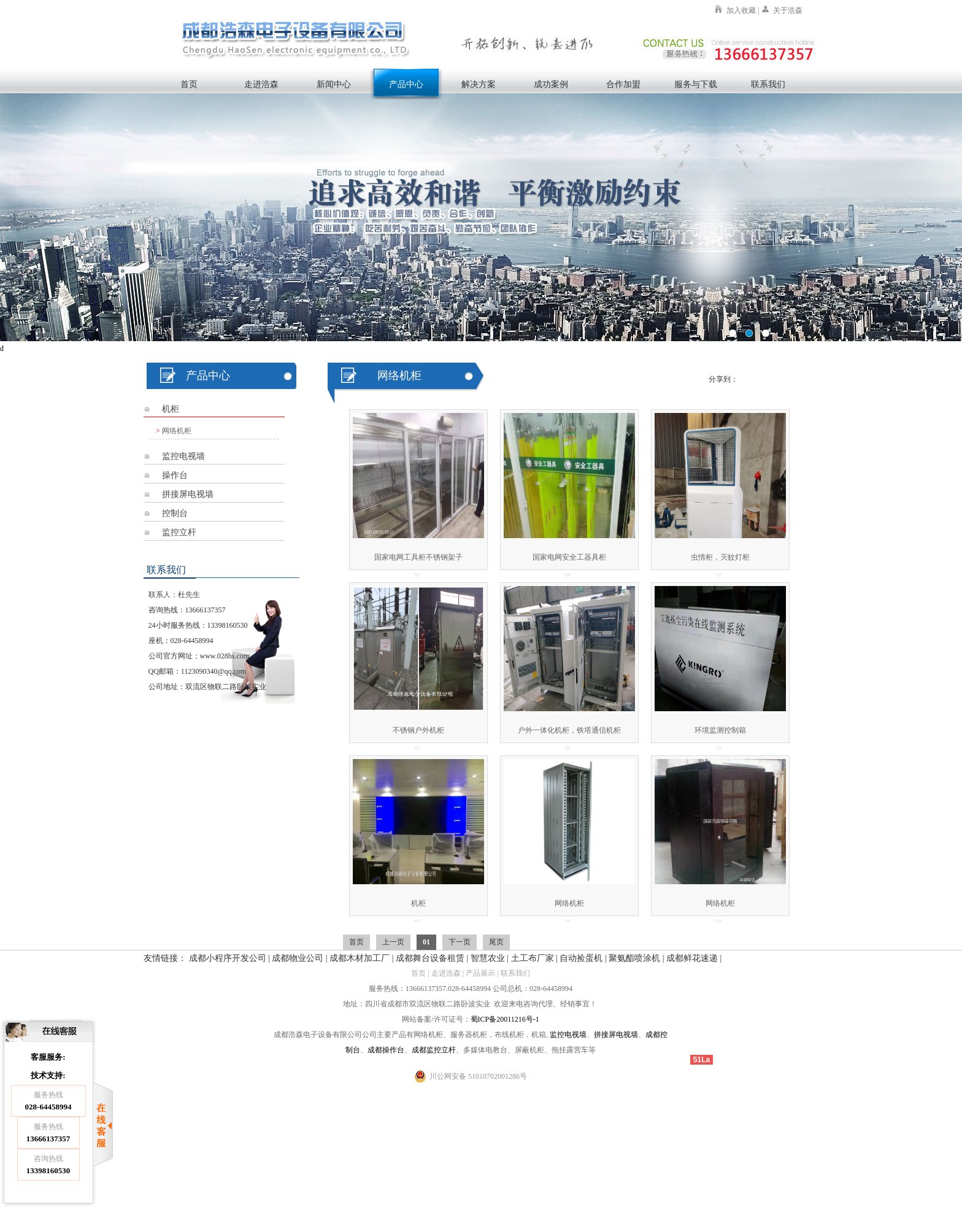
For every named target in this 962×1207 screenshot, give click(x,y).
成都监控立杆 (434, 1050)
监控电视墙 (183, 456)
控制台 (175, 513)
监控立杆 (179, 532)
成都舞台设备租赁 (430, 958)
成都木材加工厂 (359, 958)
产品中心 (406, 84)
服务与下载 (695, 84)
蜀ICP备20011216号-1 (505, 1019)
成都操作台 (385, 1050)
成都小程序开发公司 (227, 958)
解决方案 (478, 84)
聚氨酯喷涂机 (634, 958)
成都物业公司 (297, 958)
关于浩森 (787, 10)
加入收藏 (741, 10)
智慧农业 (488, 958)
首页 (189, 84)
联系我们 (768, 84)
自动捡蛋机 (581, 958)
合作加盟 (623, 84)
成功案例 (551, 84)
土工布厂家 (532, 958)
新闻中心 (334, 84)
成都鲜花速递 (692, 958)
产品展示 (480, 973)
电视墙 (575, 1034)
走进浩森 (261, 84)
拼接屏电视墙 (188, 494)
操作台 (175, 475)
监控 (557, 1034)
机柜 (170, 409)
